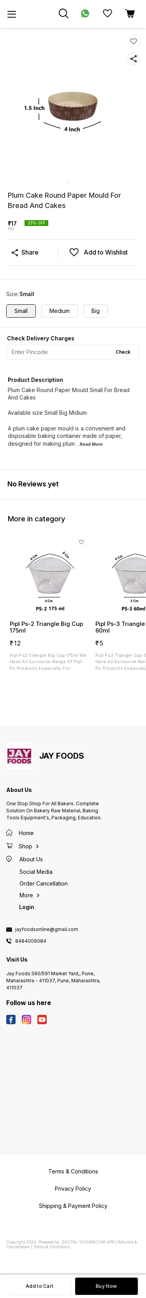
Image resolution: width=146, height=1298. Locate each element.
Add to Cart (39, 1286)
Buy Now (106, 1286)
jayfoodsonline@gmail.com (46, 929)
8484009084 (30, 941)
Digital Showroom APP (88, 1242)
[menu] (11, 14)
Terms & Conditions (51, 1246)
